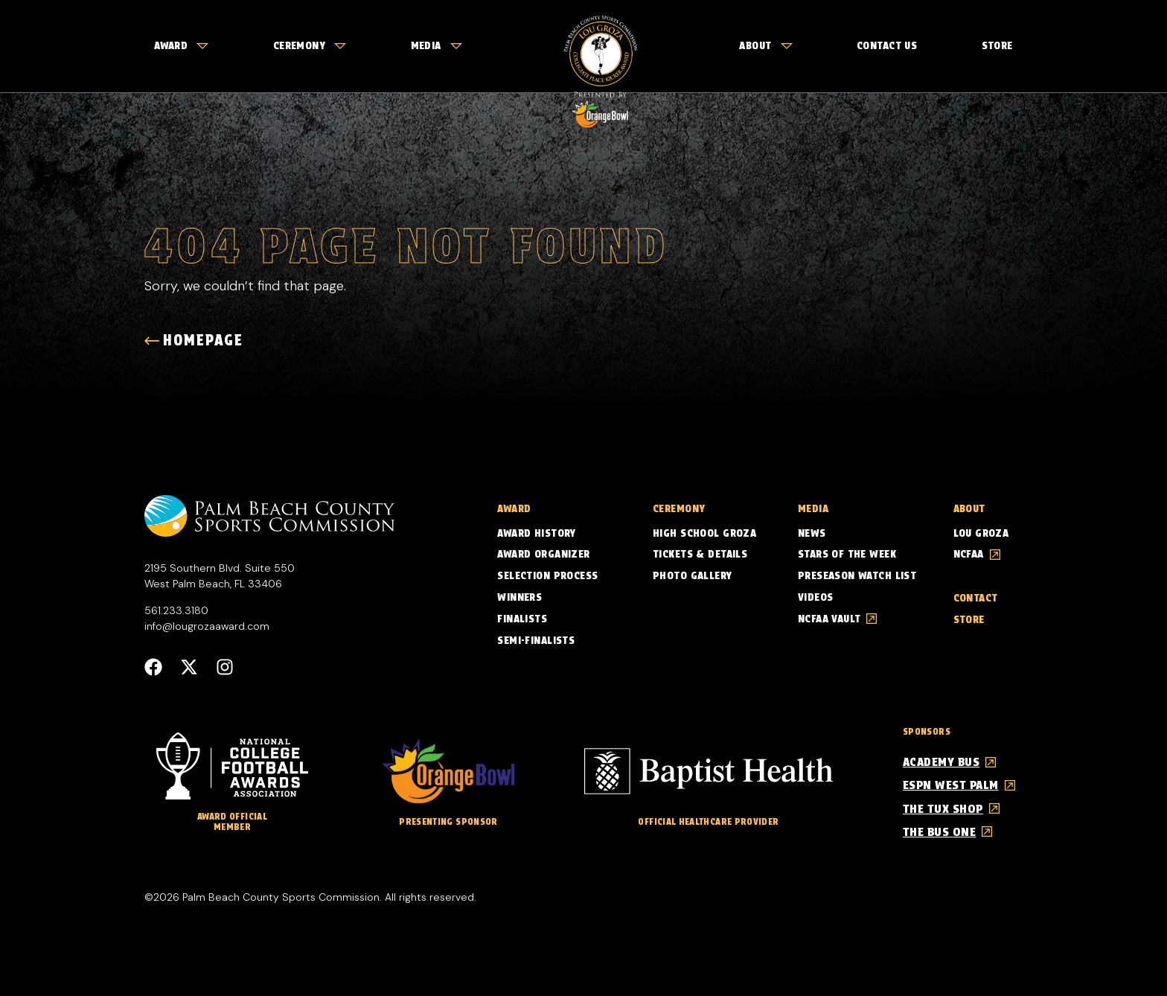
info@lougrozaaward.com (206, 625)
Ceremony (309, 45)
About (765, 45)
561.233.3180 (176, 609)
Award (181, 45)
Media (436, 45)
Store (997, 45)
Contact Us (887, 45)
